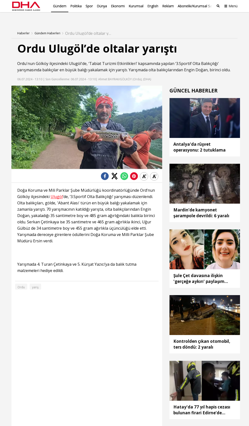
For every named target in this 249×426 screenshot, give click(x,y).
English (152, 6)
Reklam (168, 6)
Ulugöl (75, 55)
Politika (76, 6)
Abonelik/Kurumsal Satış (197, 6)
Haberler (23, 25)
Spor (89, 6)
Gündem (59, 6)
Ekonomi (118, 6)
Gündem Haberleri (47, 25)
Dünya (102, 6)
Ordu (22, 55)
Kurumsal (136, 6)
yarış (35, 279)
